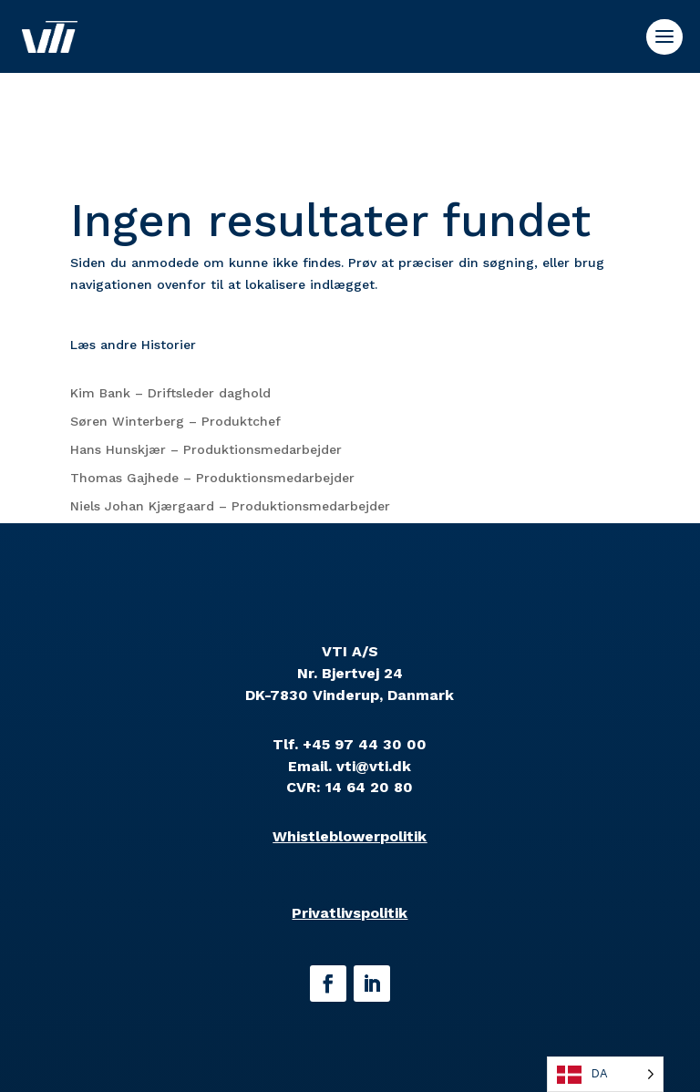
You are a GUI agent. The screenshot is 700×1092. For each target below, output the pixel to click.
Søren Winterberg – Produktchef (175, 421)
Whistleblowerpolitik (350, 836)
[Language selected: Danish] (605, 1074)
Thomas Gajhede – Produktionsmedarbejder (212, 477)
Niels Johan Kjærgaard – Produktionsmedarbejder (230, 506)
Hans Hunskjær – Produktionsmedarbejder (206, 449)
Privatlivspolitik (349, 913)
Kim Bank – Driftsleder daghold (170, 393)
